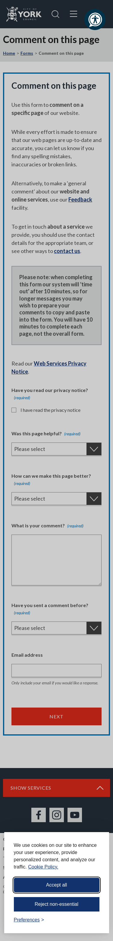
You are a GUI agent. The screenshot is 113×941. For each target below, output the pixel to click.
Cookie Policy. (43, 866)
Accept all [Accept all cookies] (56, 884)
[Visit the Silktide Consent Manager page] (95, 920)
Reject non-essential (56, 904)
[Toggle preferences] (29, 920)
